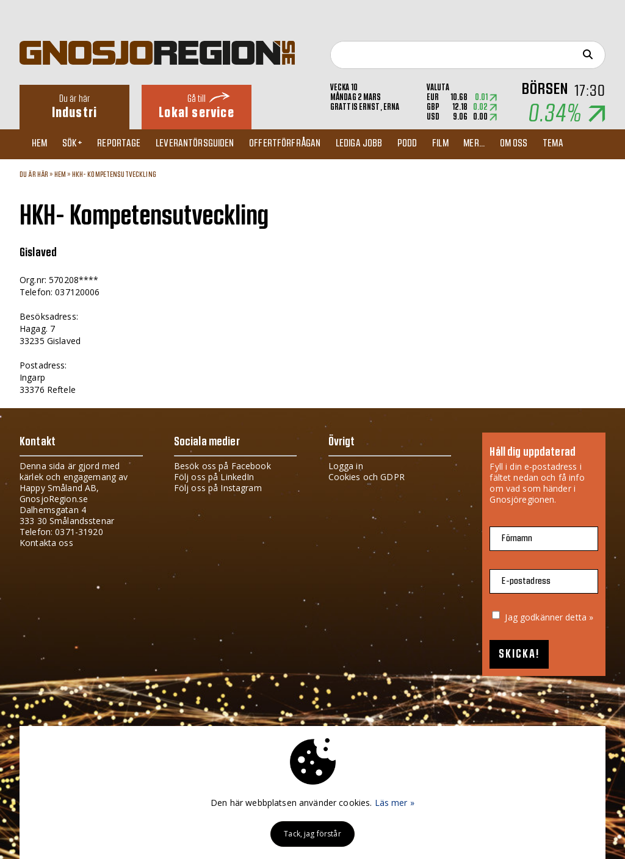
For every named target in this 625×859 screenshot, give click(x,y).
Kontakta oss (46, 542)
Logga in (345, 466)
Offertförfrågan (298, 144)
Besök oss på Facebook (222, 466)
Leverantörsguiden (206, 144)
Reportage (127, 144)
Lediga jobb (375, 144)
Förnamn (517, 538)
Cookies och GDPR (366, 477)
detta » (579, 617)
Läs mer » (394, 802)
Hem (42, 144)
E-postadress (526, 581)
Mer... (499, 144)
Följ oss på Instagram (218, 488)
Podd (427, 144)
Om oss (542, 144)
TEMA (584, 144)
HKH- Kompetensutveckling (114, 174)
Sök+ (78, 144)
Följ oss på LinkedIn (214, 477)
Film (463, 144)
